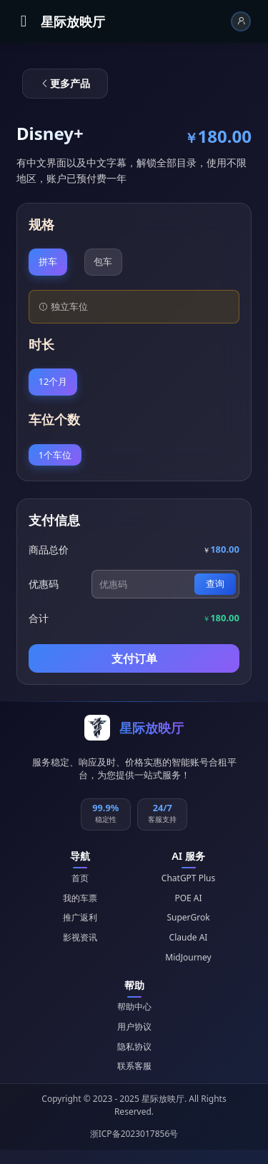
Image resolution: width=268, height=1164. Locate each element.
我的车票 (80, 898)
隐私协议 (134, 1046)
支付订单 (134, 658)
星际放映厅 (73, 21)
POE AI (188, 898)
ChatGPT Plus (188, 878)
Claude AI (188, 937)
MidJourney (188, 957)
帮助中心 (134, 1006)
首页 (80, 878)
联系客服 (134, 1066)
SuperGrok (188, 917)
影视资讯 (80, 937)
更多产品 (65, 83)
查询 (215, 583)
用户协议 (134, 1026)
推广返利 (80, 917)
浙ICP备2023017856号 (134, 1134)
